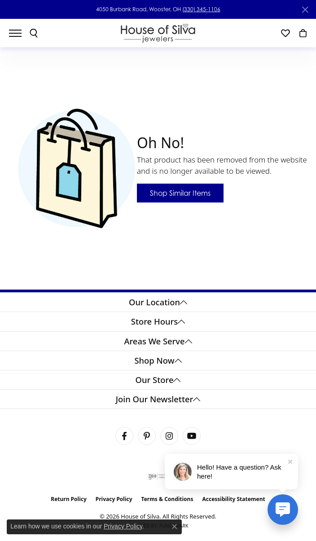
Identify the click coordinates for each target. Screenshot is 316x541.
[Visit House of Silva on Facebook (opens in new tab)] (124, 436)
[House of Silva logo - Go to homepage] (158, 33)
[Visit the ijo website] (158, 476)
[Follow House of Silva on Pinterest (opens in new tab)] (147, 436)
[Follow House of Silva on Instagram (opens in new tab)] (169, 436)
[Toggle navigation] (20, 33)
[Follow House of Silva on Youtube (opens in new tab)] (192, 436)
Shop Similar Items (180, 193)
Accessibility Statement (233, 499)
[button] (33, 33)
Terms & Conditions (167, 499)
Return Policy (69, 499)
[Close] (305, 9)
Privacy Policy (114, 499)
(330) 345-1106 (201, 9)
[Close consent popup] (174, 526)
